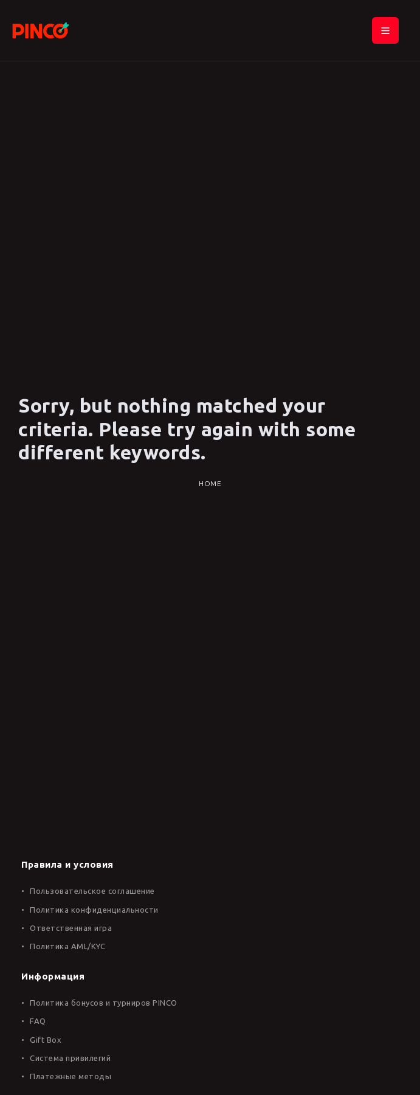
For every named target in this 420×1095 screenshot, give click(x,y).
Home (210, 483)
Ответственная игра (71, 928)
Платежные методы (70, 1076)
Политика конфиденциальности (94, 909)
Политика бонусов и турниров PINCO (103, 1002)
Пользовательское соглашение (92, 891)
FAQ (38, 1021)
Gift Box (45, 1039)
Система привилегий (70, 1058)
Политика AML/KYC (67, 946)
